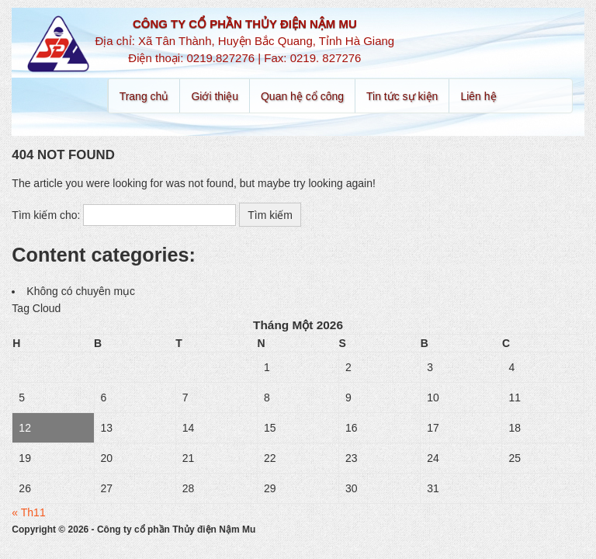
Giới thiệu (214, 96)
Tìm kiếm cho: (46, 215)
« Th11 (28, 512)
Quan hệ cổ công (302, 96)
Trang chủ (144, 96)
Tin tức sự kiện (402, 96)
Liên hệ (478, 96)
